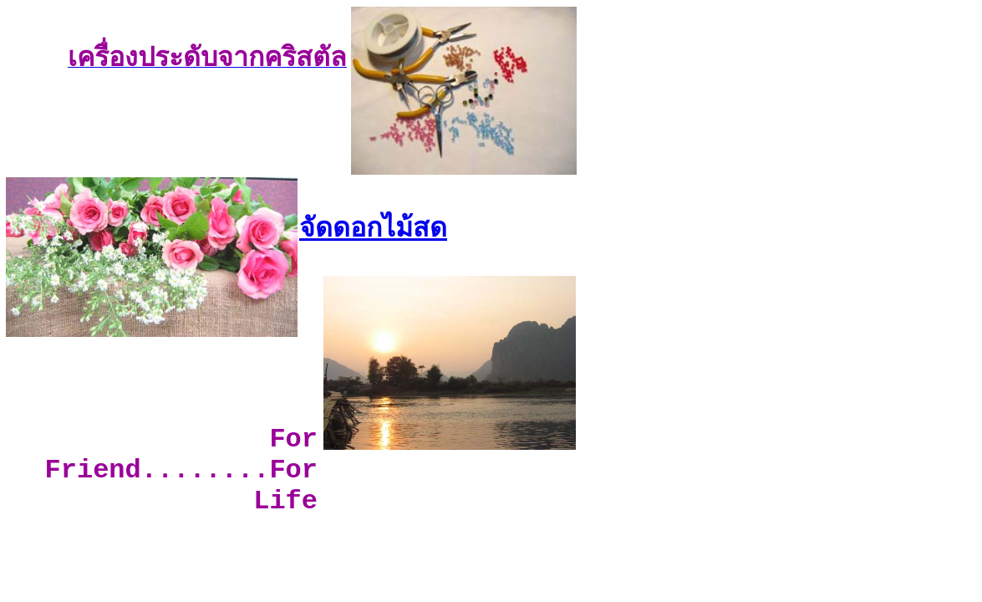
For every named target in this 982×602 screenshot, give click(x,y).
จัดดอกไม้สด (373, 227)
